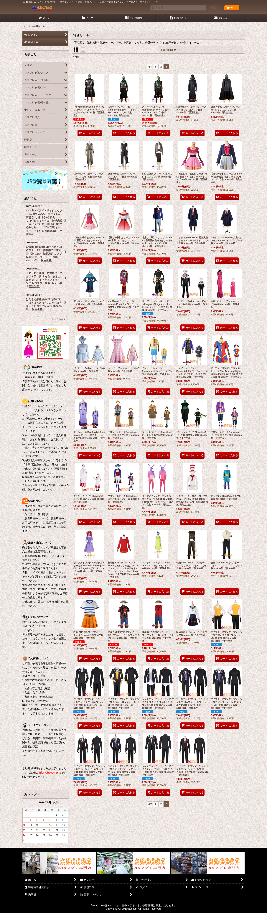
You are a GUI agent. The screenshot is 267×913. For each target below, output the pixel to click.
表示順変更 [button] (168, 50)
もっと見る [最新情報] (59, 319)
